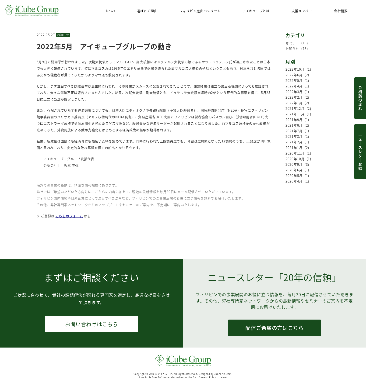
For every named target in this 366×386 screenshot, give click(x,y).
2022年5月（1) (297, 80)
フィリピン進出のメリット (200, 10)
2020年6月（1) (297, 170)
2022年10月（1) (298, 69)
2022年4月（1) (297, 86)
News (110, 10)
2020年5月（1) (297, 175)
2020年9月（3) (297, 164)
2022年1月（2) (297, 102)
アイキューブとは (256, 10)
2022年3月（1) (297, 91)
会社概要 (341, 10)
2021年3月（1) (297, 136)
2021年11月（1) (298, 114)
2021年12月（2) (298, 108)
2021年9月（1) (297, 119)
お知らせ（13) (296, 48)
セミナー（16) (296, 43)
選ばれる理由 (147, 10)
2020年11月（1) (298, 153)
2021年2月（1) (297, 142)
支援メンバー (302, 10)
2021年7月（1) (297, 130)
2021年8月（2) (297, 125)
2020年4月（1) (297, 181)
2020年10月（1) (298, 158)
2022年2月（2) (297, 97)
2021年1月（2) (297, 147)
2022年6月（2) (297, 74)
